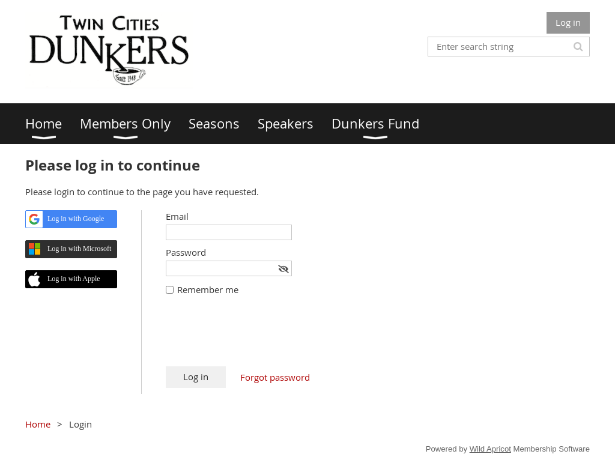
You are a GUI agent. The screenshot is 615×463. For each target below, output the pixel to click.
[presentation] (257, 336)
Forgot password (275, 377)
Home (37, 424)
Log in (568, 22)
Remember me (207, 289)
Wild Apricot (490, 448)
